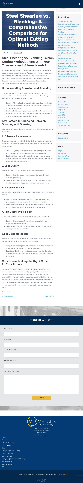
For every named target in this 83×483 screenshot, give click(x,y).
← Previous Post (7, 296)
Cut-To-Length (7, 456)
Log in (60, 151)
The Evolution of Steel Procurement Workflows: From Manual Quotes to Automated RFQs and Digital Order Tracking (68, 27)
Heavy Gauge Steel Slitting (11, 450)
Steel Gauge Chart (8, 464)
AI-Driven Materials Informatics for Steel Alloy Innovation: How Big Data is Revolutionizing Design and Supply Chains (67, 63)
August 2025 (62, 110)
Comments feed (63, 156)
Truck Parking (6, 445)
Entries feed (62, 153)
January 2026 (63, 107)
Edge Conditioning (8, 453)
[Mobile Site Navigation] (79, 4)
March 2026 (62, 102)
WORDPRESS (63, 474)
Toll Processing (7, 467)
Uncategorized (13, 292)
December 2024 (63, 120)
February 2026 (63, 104)
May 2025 (61, 117)
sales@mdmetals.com (41, 435)
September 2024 (64, 125)
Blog (3, 448)
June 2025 (61, 115)
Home (4, 437)
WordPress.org (63, 158)
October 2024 (63, 123)
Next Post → (49, 296)
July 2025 (61, 112)
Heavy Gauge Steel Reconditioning (13, 459)
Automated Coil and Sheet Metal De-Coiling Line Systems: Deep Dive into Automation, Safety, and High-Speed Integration (68, 40)
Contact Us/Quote (8, 442)
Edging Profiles (7, 461)
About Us (5, 440)
